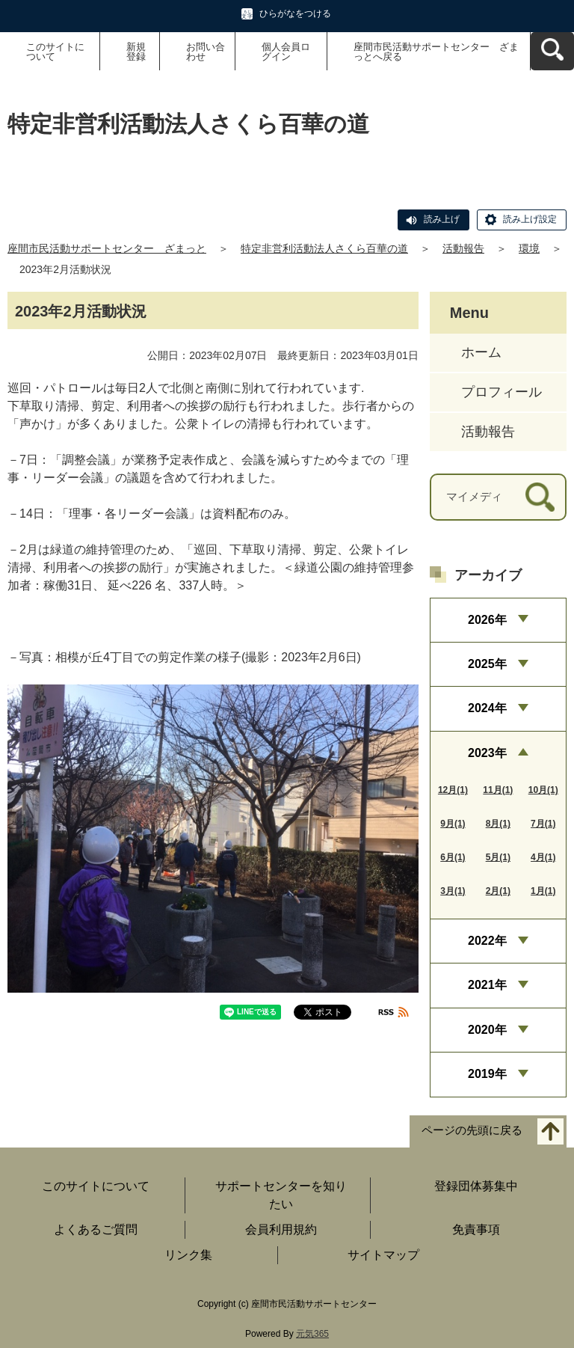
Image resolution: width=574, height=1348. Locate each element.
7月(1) (543, 823)
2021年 (487, 984)
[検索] (540, 497)
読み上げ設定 (530, 219)
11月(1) (498, 790)
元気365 (312, 1334)
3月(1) (452, 891)
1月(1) (543, 891)
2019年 (487, 1073)
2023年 (487, 753)
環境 (529, 248)
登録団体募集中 (476, 1186)
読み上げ (442, 219)
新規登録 (136, 51)
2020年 (487, 1029)
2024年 (487, 708)
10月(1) (543, 790)
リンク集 (188, 1255)
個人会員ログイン (286, 51)
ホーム (481, 352)
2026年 (487, 619)
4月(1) (543, 857)
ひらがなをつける (295, 13)
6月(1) (452, 857)
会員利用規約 (281, 1229)
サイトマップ (383, 1255)
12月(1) (453, 790)
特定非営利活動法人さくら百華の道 (324, 248)
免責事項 (476, 1229)
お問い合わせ (205, 51)
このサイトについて (55, 51)
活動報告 (463, 248)
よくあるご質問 (96, 1229)
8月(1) (498, 823)
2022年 (487, 940)
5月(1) (498, 857)
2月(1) (498, 891)
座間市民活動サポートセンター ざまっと (106, 248)
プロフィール (501, 392)
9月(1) (452, 823)
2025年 (487, 664)
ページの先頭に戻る (472, 1130)
